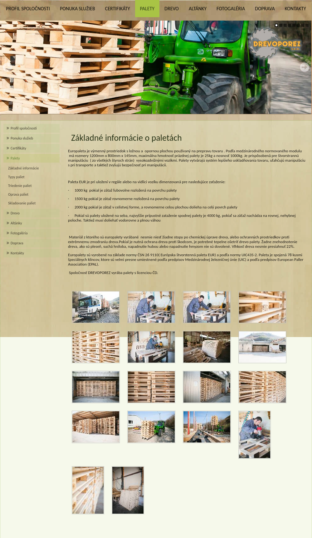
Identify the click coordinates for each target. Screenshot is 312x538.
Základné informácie (23, 168)
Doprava (265, 9)
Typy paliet (16, 177)
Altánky (198, 9)
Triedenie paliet (20, 185)
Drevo (171, 9)
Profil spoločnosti (28, 9)
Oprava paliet (18, 194)
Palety (147, 9)
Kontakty (295, 9)
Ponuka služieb (77, 9)
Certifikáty (117, 9)
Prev (7, 67)
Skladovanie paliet (22, 203)
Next (304, 67)
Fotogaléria (231, 9)
